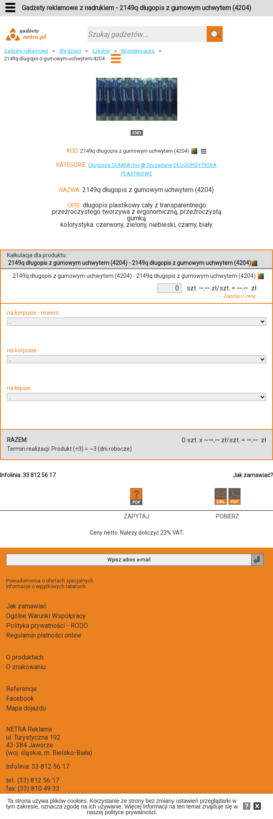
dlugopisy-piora (138, 51)
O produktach (24, 657)
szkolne (101, 51)
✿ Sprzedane (156, 165)
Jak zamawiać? (253, 475)
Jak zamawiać (26, 606)
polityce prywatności (130, 812)
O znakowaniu (25, 667)
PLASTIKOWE (136, 174)
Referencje (21, 689)
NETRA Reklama (29, 729)
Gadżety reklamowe (26, 51)
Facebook (20, 698)
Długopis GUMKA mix (114, 165)
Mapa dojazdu (26, 708)
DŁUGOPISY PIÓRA (195, 165)
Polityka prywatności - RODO (47, 625)
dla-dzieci (70, 51)
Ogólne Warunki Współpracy (46, 616)
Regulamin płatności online (44, 635)
